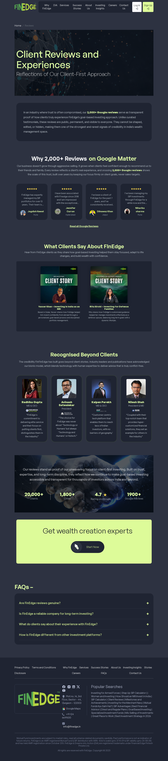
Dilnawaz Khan (105, 211)
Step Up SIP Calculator (134, 692)
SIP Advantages (122, 706)
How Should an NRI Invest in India (133, 696)
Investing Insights (100, 7)
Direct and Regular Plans (114, 709)
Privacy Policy (22, 667)
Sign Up (148, 7)
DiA (55, 5)
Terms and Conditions (44, 667)
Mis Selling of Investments (139, 712)
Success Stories (77, 7)
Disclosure (20, 673)
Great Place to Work (103, 716)
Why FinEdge (46, 7)
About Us (88, 7)
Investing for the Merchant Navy (125, 702)
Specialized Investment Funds (107, 712)
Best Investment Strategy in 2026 (133, 716)
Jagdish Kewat (36, 211)
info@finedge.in (72, 726)
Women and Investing (102, 696)
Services (64, 5)
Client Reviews (115, 699)
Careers (112, 5)
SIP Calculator (98, 699)
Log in (137, 7)
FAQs (104, 673)
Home (18, 25)
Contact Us (123, 7)
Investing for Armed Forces (105, 692)
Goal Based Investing (139, 709)
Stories (148, 667)
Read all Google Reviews (84, 226)
